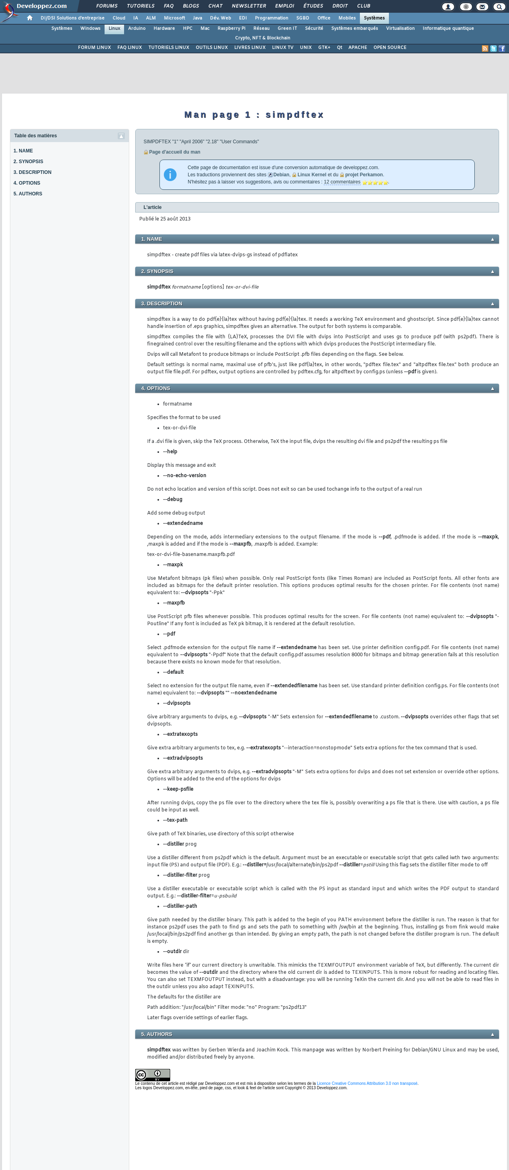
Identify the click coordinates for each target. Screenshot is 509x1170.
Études (312, 6)
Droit (339, 6)
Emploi (284, 6)
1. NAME (23, 151)
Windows (90, 28)
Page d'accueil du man (174, 152)
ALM (151, 18)
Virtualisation (400, 28)
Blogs (190, 6)
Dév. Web (220, 18)
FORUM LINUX (94, 48)
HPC (187, 28)
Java (197, 18)
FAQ (168, 6)
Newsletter (248, 6)
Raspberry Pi (231, 28)
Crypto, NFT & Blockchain (262, 38)
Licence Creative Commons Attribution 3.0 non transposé (367, 1083)
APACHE (357, 48)
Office (323, 18)
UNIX (306, 48)
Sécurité (314, 28)
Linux (114, 28)
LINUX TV (282, 48)
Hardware (164, 28)
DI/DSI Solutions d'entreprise (73, 18)
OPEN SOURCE (389, 48)
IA (135, 18)
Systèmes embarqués (354, 28)
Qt (339, 48)
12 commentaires (342, 182)
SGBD (302, 18)
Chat (215, 6)
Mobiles (347, 18)
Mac (205, 28)
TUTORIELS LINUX (168, 48)
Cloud (119, 18)
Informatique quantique (448, 28)
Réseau (261, 28)
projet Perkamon (364, 174)
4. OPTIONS (27, 183)
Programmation (271, 18)
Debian (281, 174)
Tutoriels (140, 6)
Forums (106, 6)
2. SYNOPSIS (28, 161)
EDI (243, 18)
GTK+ (324, 48)
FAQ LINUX (129, 48)
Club (363, 6)
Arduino (137, 28)
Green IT (287, 28)
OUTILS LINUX (212, 48)
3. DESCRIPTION (32, 172)
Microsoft (174, 18)
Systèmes (374, 18)
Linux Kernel (311, 174)
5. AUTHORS (28, 194)
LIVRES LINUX (250, 48)
